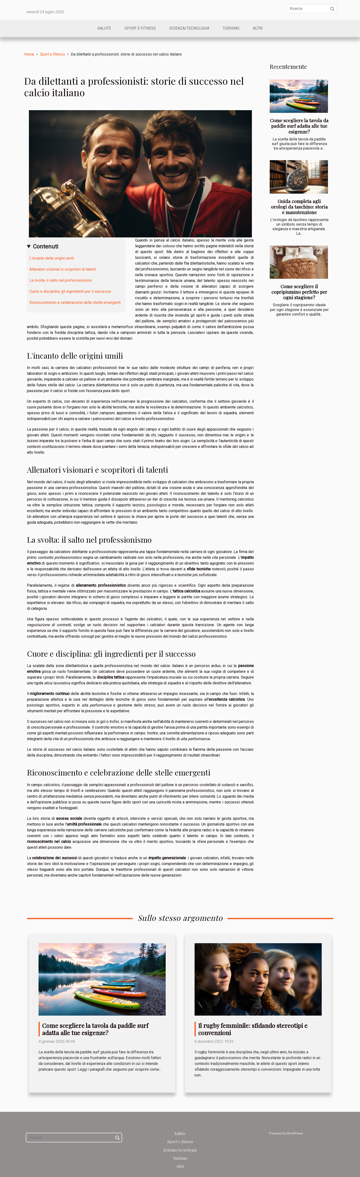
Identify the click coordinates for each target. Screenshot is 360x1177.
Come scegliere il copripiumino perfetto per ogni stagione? (299, 291)
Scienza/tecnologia (189, 28)
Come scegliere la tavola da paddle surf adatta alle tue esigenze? (299, 125)
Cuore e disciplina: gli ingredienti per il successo (70, 291)
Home (29, 54)
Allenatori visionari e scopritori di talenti (62, 269)
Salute (104, 28)
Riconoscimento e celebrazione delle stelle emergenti (75, 302)
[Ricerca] (312, 8)
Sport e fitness (140, 28)
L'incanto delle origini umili (51, 258)
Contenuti (45, 246)
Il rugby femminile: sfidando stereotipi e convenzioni (253, 1029)
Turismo (231, 28)
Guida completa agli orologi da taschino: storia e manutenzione (299, 206)
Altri (258, 28)
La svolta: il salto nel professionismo (60, 280)
